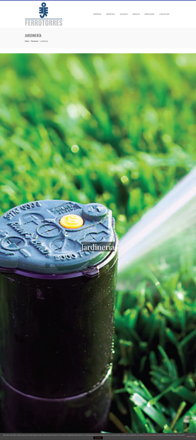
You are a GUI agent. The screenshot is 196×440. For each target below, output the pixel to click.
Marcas (136, 14)
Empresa (97, 14)
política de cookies (150, 435)
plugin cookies (191, 436)
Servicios (110, 14)
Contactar (164, 14)
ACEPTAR (98, 438)
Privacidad (149, 14)
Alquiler (124, 14)
